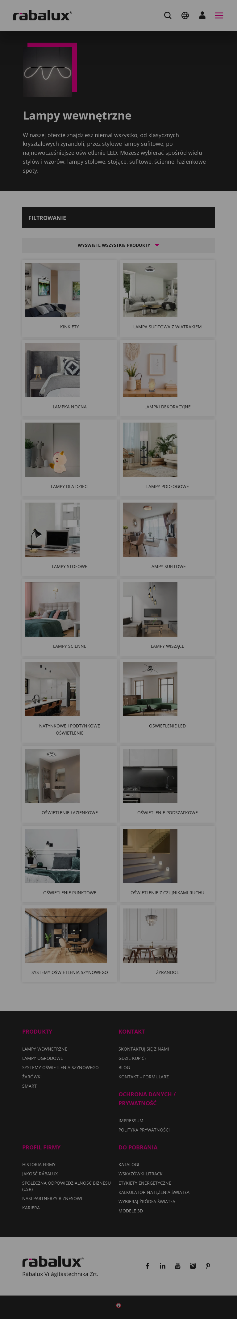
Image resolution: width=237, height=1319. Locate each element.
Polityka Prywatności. (146, 666)
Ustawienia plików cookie (78, 684)
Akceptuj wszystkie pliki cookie (84, 715)
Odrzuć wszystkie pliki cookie (83, 700)
